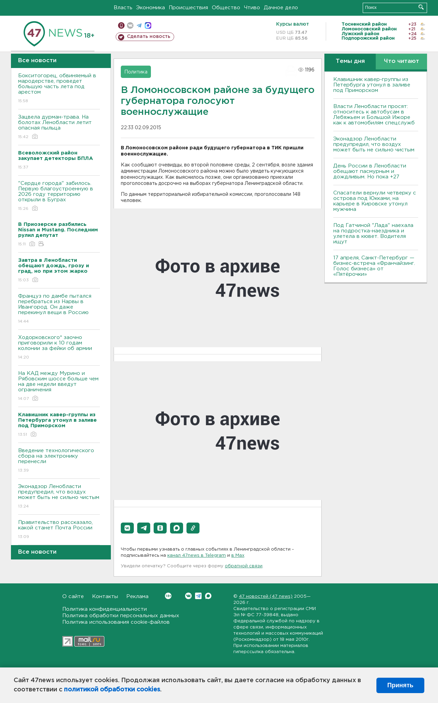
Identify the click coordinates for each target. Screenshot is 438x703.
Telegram (198, 596)
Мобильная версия (121, 25)
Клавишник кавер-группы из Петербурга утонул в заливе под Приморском (371, 85)
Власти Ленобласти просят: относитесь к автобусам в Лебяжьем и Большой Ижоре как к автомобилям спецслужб (374, 114)
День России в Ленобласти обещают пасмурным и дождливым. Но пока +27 (369, 171)
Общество (226, 7)
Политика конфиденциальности (104, 609)
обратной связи (243, 566)
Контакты (105, 596)
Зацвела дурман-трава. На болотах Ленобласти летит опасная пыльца (59, 127)
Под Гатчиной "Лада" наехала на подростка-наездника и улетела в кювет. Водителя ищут (373, 233)
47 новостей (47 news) (266, 596)
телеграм (139, 25)
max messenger (148, 25)
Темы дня (350, 61)
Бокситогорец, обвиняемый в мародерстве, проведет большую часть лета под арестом (59, 88)
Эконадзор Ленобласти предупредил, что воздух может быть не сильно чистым (59, 496)
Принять (400, 685)
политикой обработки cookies (112, 689)
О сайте (73, 596)
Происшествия (188, 7)
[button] (127, 528)
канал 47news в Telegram (196, 555)
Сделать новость (148, 37)
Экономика (150, 7)
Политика (135, 72)
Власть (123, 7)
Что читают (401, 61)
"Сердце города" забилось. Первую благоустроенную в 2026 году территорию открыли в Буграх (59, 196)
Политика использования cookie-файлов (116, 622)
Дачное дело (281, 7)
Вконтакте (168, 596)
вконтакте (130, 25)
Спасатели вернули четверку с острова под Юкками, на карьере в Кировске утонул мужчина (374, 201)
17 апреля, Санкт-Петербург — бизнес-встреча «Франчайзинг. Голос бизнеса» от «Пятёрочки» (374, 266)
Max (208, 596)
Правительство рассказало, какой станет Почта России (59, 530)
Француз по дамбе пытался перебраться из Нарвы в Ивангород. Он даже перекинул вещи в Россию (59, 309)
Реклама (137, 596)
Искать (421, 7)
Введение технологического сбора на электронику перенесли (59, 460)
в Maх (237, 555)
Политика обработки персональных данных (120, 615)
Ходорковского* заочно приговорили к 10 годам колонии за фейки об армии (59, 347)
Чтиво (252, 7)
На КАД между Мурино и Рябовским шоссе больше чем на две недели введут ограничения (59, 386)
